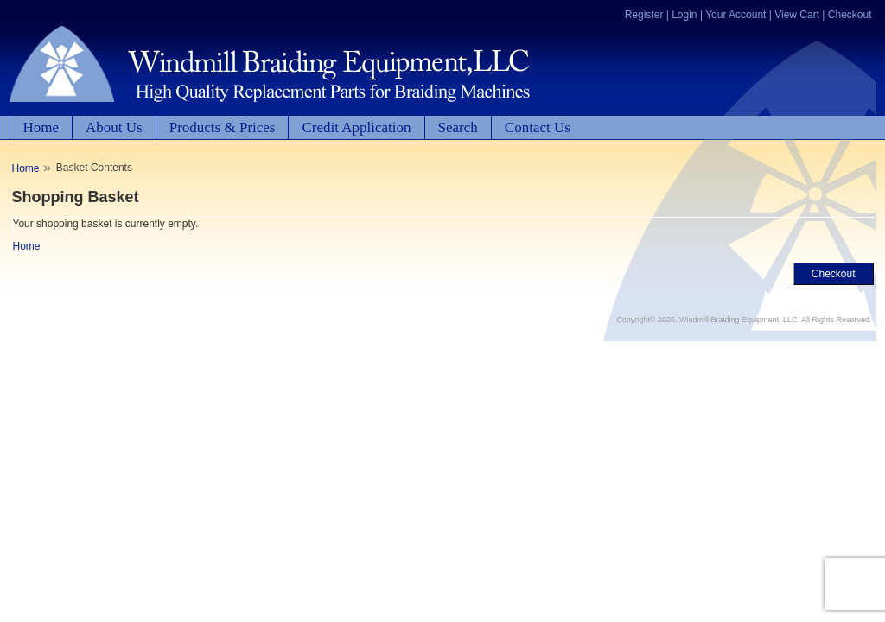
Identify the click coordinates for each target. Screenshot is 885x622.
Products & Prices (222, 127)
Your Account (735, 15)
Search (458, 127)
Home (41, 127)
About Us (114, 127)
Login (684, 15)
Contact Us (537, 127)
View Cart (796, 15)
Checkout (850, 15)
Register (644, 15)
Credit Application (356, 127)
